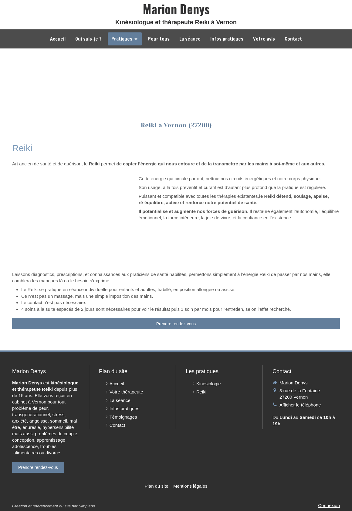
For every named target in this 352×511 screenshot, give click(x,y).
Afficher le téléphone (300, 404)
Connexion (329, 505)
